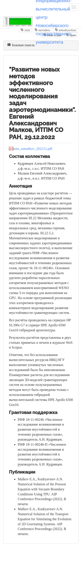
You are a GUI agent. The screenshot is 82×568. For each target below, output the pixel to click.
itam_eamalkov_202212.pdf (32, 149)
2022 (25, 30)
